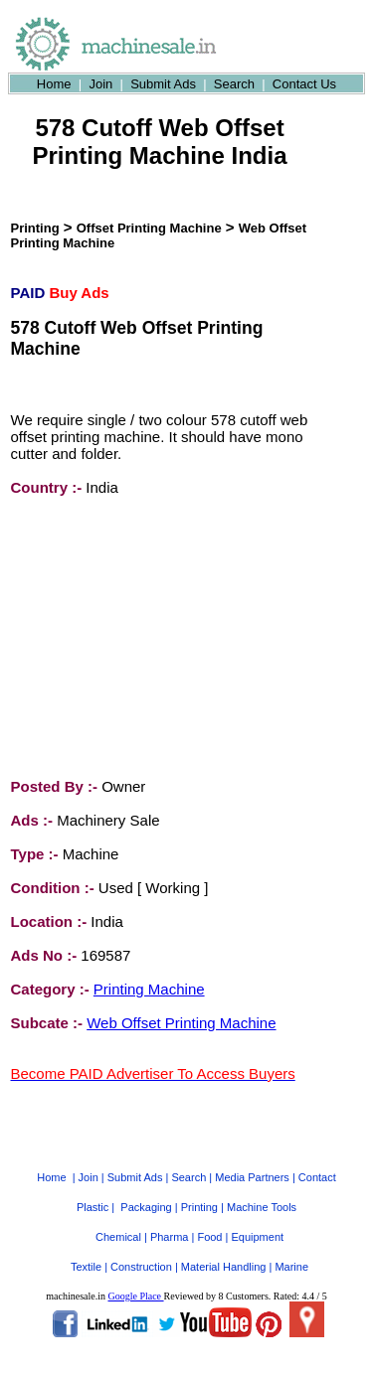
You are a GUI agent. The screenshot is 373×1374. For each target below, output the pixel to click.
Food (209, 1219)
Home (54, 83)
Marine (291, 1249)
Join (100, 83)
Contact (317, 1159)
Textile (86, 1249)
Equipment (257, 1219)
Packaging (145, 1189)
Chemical (118, 1219)
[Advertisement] (160, 637)
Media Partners (252, 1159)
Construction (141, 1249)
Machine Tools (261, 1189)
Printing (35, 228)
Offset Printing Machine (149, 228)
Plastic (92, 1189)
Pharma (169, 1219)
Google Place (135, 1278)
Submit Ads (163, 83)
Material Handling (224, 1249)
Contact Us (304, 83)
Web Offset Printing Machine (181, 1022)
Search (234, 83)
